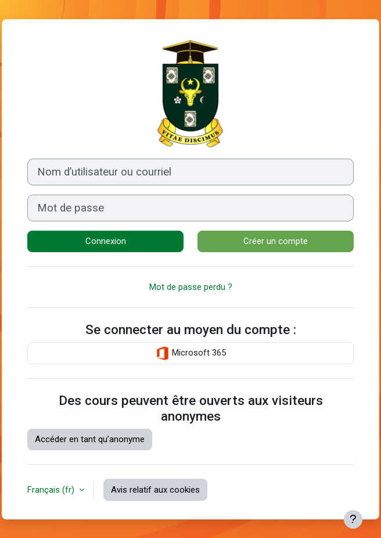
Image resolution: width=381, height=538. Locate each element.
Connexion (105, 241)
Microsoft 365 (191, 353)
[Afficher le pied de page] (353, 519)
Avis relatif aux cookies (155, 490)
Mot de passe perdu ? (190, 287)
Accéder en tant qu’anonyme (90, 439)
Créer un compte (275, 241)
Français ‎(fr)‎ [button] (52, 490)
